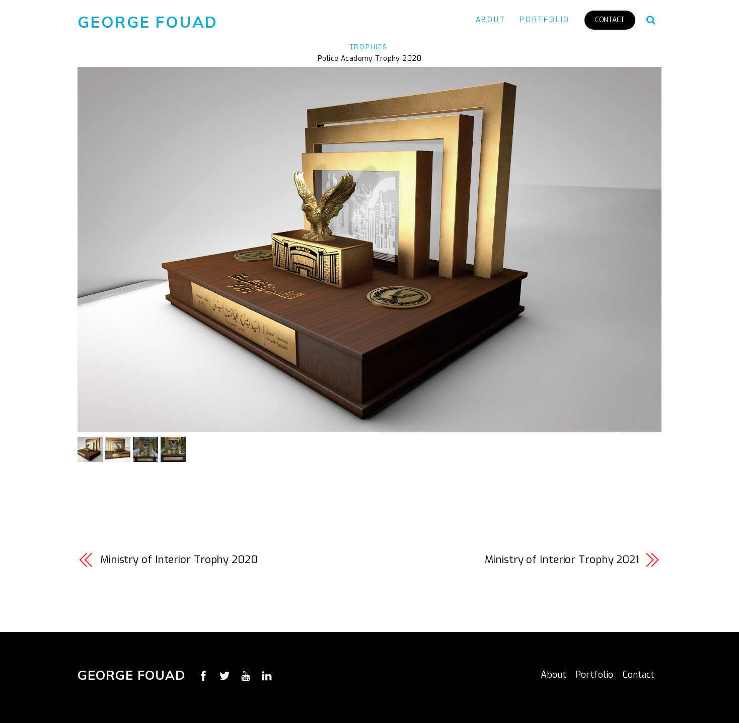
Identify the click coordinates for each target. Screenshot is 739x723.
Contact (610, 20)
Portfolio (545, 20)
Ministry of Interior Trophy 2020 (179, 560)
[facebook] (203, 675)
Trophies (369, 47)
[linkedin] (266, 675)
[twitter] (224, 675)
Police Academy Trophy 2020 (369, 58)
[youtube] (245, 675)
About (491, 20)
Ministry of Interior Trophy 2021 (562, 560)
